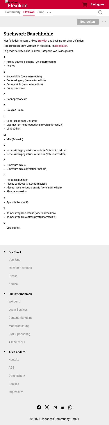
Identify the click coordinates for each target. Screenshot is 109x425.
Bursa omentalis (16, 88)
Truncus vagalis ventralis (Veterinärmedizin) (31, 216)
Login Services (18, 309)
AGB (11, 367)
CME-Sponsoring (19, 334)
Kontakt (14, 359)
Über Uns (14, 259)
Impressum (16, 392)
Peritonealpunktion (17, 179)
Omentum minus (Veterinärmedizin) (27, 168)
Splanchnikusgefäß (17, 202)
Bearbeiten (87, 21)
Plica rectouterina (17, 191)
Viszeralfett (13, 227)
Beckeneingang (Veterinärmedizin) (26, 80)
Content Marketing (21, 317)
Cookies (14, 384)
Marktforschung (19, 326)
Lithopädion (13, 128)
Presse (13, 276)
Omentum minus (16, 165)
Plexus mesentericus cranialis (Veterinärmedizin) (34, 187)
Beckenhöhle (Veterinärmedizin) (25, 84)
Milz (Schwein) (15, 139)
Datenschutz (17, 376)
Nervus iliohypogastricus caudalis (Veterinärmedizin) (37, 150)
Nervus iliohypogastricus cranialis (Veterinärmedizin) (37, 154)
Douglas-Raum (15, 109)
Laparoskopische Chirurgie (22, 120)
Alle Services (17, 342)
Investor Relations (20, 268)
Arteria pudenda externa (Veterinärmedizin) (31, 61)
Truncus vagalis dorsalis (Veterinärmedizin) (31, 213)
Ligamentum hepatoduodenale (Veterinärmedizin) (35, 124)
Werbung (14, 301)
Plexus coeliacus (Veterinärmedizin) (27, 183)
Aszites (11, 65)
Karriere (14, 284)
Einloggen (97, 4)
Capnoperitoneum (17, 99)
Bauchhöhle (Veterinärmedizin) (24, 76)
